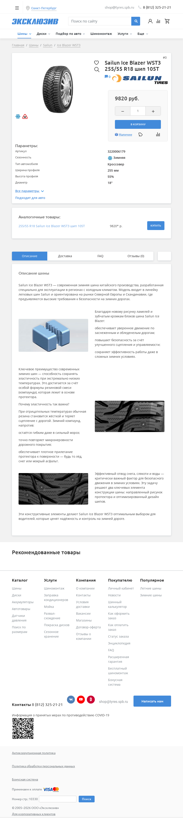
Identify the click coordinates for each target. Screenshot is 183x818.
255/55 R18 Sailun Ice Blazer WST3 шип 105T (52, 226)
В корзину (138, 124)
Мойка (49, 607)
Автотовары (21, 609)
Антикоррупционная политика (33, 753)
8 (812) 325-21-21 (157, 7)
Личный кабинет (121, 588)
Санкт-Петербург (44, 8)
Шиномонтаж (101, 33)
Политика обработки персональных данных (43, 766)
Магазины (84, 620)
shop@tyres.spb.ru (113, 702)
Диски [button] (42, 33)
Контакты (83, 595)
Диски (16, 595)
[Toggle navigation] (17, 7)
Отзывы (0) (136, 256)
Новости (114, 595)
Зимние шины (151, 595)
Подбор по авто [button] (69, 33)
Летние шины (150, 588)
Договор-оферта (88, 627)
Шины (16, 588)
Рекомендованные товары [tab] (46, 552)
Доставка (65, 256)
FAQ (100, 256)
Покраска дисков (56, 625)
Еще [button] (141, 33)
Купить (156, 225)
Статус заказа (118, 636)
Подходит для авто (30, 198)
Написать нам (152, 701)
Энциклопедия (119, 643)
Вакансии (83, 613)
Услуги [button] (123, 33)
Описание (29, 256)
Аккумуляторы (23, 602)
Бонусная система (25, 779)
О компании (85, 588)
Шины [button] (22, 33)
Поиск (86, 799)
